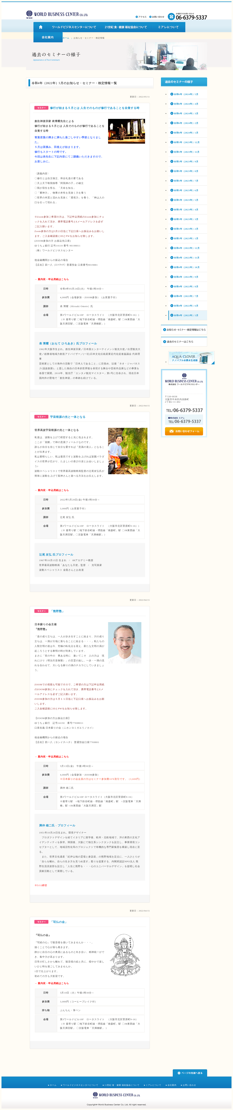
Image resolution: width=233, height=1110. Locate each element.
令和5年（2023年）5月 (186, 200)
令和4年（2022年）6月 (186, 305)
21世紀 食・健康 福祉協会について (122, 1085)
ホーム (66, 38)
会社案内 (172, 1085)
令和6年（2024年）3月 (186, 113)
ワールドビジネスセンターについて (80, 1085)
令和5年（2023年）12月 (187, 142)
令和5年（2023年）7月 (186, 181)
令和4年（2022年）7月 (186, 296)
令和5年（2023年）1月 (186, 238)
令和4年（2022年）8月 (186, 286)
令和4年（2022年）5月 (186, 315)
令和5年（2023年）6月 (186, 190)
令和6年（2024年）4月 (186, 104)
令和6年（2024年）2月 (186, 123)
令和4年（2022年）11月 (187, 257)
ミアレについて (153, 1085)
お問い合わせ (189, 1085)
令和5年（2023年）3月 (186, 219)
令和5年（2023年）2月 (186, 229)
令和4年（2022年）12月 (187, 248)
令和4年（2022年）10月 (187, 267)
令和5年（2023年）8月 (186, 171)
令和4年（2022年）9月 (186, 277)
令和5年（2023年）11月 (187, 152)
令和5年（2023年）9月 (186, 161)
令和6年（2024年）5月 (186, 94)
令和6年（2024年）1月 (186, 132)
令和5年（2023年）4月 (186, 209)
